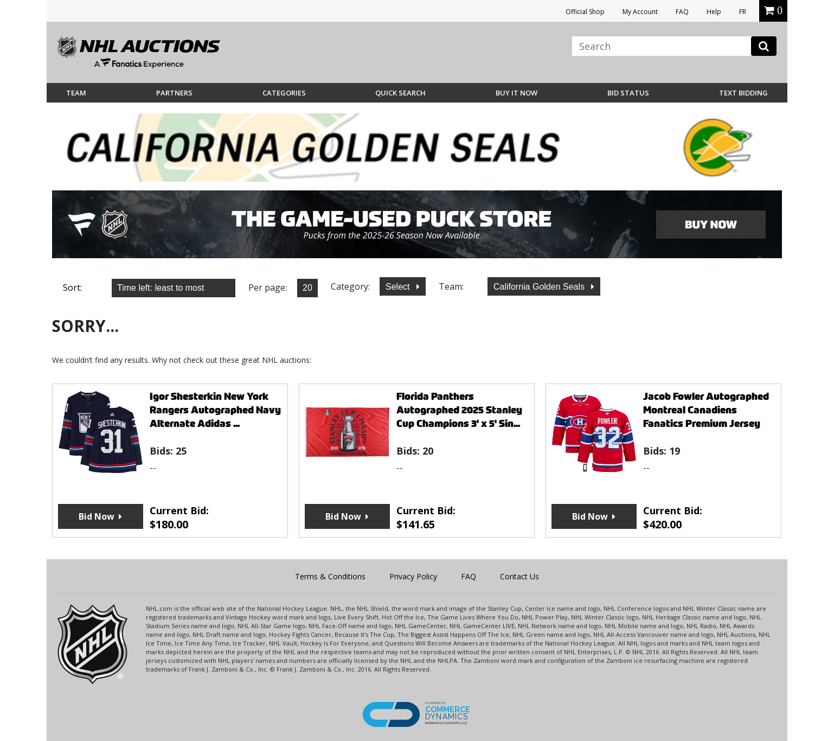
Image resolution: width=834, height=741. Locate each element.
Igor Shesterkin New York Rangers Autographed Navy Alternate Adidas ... (215, 409)
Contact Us (519, 576)
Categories (284, 93)
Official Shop (585, 11)
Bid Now (96, 516)
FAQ (682, 11)
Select (399, 286)
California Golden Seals (540, 286)
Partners (174, 93)
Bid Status (628, 93)
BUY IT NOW (516, 93)
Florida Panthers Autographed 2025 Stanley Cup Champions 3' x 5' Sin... (459, 409)
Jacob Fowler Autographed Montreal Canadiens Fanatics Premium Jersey (706, 409)
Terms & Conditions (330, 576)
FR (742, 11)
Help (714, 11)
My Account (640, 11)
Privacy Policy (413, 576)
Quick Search (400, 93)
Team (76, 93)
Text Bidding (743, 93)
